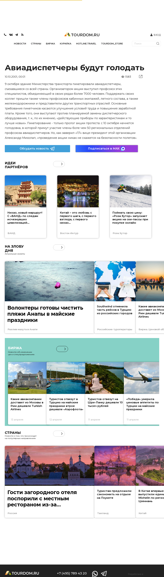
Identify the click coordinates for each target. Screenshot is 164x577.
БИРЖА (50, 43)
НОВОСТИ (20, 43)
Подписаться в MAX (106, 148)
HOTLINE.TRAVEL (86, 43)
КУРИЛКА (65, 43)
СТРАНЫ (36, 43)
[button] (62, 164)
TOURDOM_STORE (112, 43)
